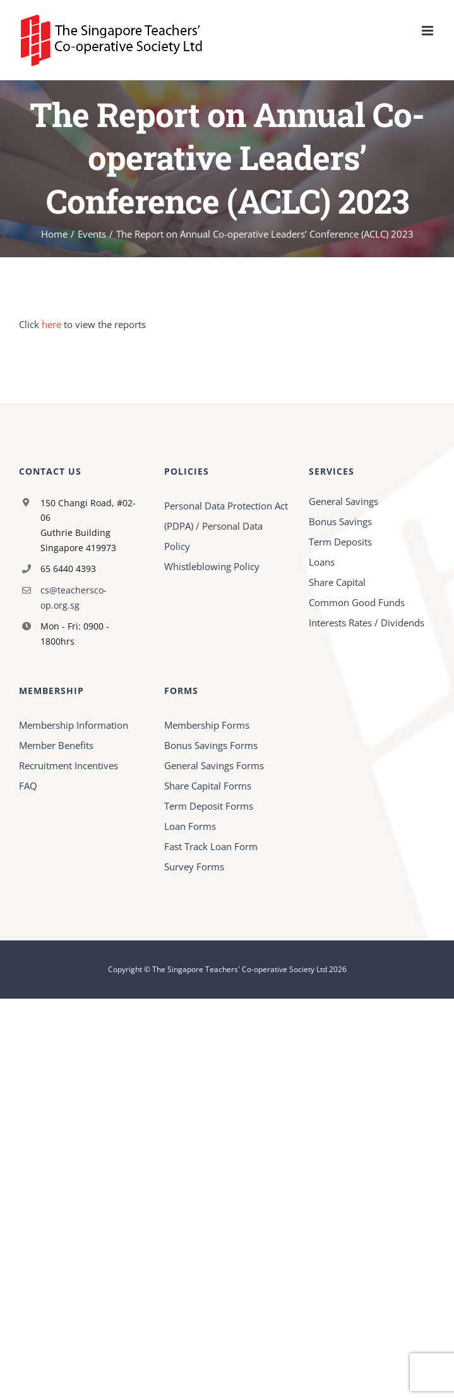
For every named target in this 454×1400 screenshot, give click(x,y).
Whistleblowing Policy (212, 566)
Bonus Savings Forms (211, 745)
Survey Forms (194, 866)
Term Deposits (340, 541)
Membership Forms (206, 725)
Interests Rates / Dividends (366, 622)
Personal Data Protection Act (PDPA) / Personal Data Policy (226, 525)
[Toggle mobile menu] (428, 30)
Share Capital (337, 582)
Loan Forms (190, 826)
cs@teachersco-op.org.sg (73, 597)
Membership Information (73, 725)
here (51, 324)
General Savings (343, 501)
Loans (322, 562)
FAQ (28, 785)
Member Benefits (56, 745)
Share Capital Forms (207, 785)
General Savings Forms (214, 765)
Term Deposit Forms (208, 806)
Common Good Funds (357, 602)
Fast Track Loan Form (211, 846)
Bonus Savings (340, 521)
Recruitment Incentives (68, 765)
